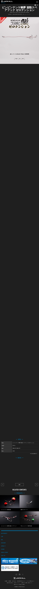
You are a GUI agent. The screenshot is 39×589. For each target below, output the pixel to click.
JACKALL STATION (4, 552)
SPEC (19, 58)
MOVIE (23, 58)
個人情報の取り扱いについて (21, 580)
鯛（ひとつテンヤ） (27, 14)
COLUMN (2, 549)
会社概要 (6, 580)
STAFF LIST (3, 555)
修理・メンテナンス (17, 582)
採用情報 (9, 580)
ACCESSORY (3, 543)
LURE (2, 536)
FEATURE (16, 58)
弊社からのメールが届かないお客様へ (19, 584)
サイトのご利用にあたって (30, 580)
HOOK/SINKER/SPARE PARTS (17, 14)
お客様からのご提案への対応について (26, 582)
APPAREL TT (3, 546)
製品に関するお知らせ (10, 582)
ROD (2, 539)
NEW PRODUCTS (4, 533)
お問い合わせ (14, 580)
